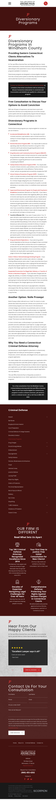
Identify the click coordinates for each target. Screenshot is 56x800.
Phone (10, 699)
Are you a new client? (14, 705)
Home (15, 744)
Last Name (32, 694)
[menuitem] (27, 417)
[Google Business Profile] (31, 780)
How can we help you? (14, 710)
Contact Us (40, 744)
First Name (11, 694)
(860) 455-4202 (28, 773)
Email (30, 699)
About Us (21, 744)
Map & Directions (28, 766)
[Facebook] (25, 780)
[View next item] (22, 670)
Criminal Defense (30, 744)
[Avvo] (28, 780)
